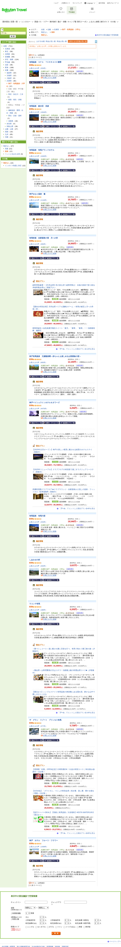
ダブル (51, 927)
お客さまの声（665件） (38, 362)
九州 (6, 134)
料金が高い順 (62, 41)
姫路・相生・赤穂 (15, 100)
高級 (6, 149)
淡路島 (10, 121)
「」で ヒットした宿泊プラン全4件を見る (77, 508)
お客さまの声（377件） (38, 726)
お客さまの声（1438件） (38, 847)
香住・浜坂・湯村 (15, 116)
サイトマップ (77, 3)
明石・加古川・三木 (15, 94)
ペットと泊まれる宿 (12, 154)
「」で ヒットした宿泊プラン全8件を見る (77, 833)
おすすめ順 (40, 41)
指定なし (44, 32)
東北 (6, 51)
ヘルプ (56, 3)
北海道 (7, 49)
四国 (6, 132)
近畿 (49, 29)
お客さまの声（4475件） (38, 409)
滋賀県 (9, 73)
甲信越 (7, 62)
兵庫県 (56, 29)
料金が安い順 (51, 41)
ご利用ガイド (65, 3)
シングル (31, 927)
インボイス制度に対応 (13, 166)
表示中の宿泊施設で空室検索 (107, 35)
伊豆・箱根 (9, 59)
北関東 (7, 54)
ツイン (59, 927)
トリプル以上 (71, 927)
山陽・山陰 (9, 129)
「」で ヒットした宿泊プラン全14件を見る (76, 713)
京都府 (9, 75)
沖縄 (6, 137)
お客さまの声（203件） (38, 68)
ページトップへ (115, 941)
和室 (80, 927)
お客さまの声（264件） (38, 566)
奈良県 (9, 124)
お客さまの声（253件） (38, 522)
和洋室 (87, 927)
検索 (56, 933)
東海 (6, 67)
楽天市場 (102, 3)
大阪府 (9, 78)
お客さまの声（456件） (38, 244)
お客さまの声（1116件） (38, 200)
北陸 (6, 65)
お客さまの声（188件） (38, 610)
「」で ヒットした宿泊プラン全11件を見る (76, 349)
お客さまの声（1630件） (38, 156)
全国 (42, 29)
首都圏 (7, 57)
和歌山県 (10, 126)
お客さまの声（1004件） (38, 112)
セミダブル (41, 927)
